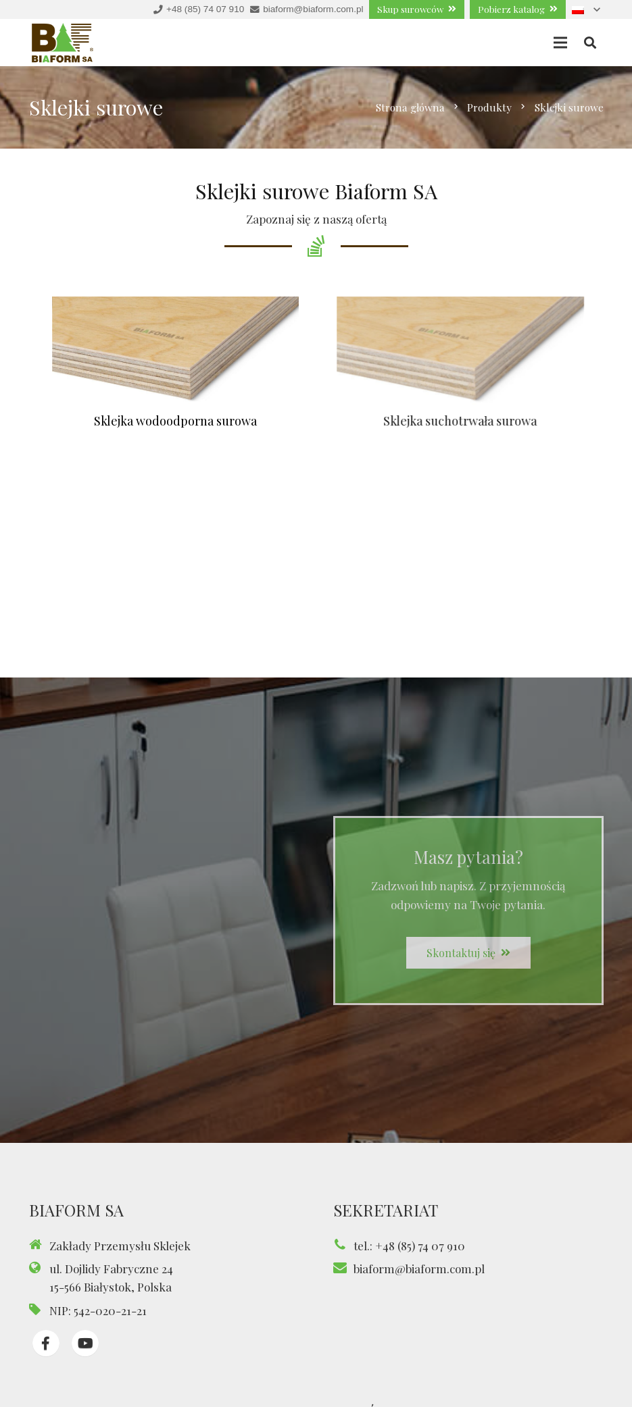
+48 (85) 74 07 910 (420, 1245)
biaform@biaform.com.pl (419, 1268)
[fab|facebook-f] (46, 1343)
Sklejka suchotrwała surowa (475, 421)
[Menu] (561, 42)
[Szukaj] (590, 43)
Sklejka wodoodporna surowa (176, 421)
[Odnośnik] (62, 43)
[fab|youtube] (85, 1343)
